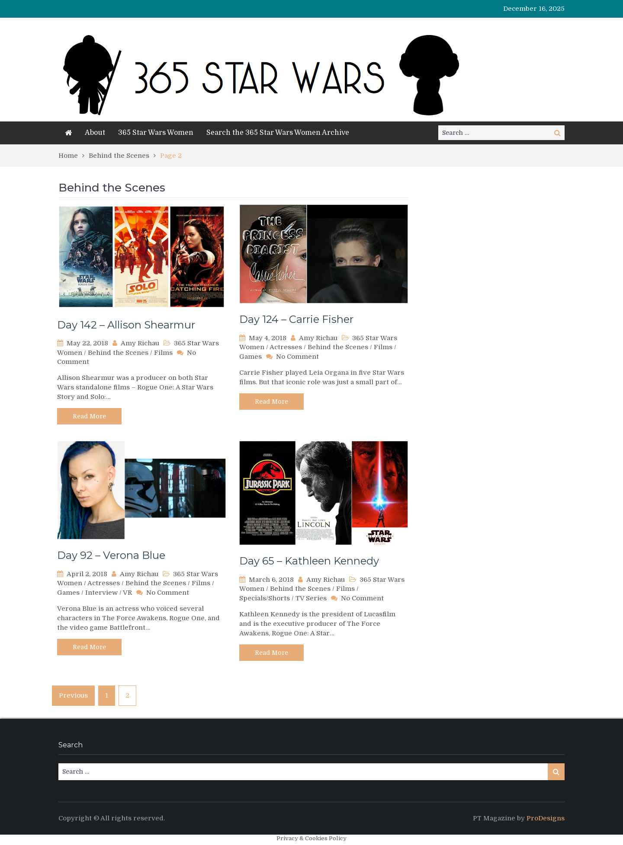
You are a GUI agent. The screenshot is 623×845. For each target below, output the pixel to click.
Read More (89, 416)
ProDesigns (546, 818)
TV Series (311, 598)
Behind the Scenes (118, 353)
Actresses (286, 347)
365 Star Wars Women (155, 133)
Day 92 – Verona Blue (111, 555)
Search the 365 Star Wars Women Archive (277, 133)
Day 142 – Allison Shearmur (126, 325)
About (95, 133)
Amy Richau (140, 343)
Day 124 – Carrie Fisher (296, 319)
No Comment (297, 356)
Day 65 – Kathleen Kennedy (309, 561)
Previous (73, 695)
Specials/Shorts (264, 598)
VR (127, 592)
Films (163, 353)
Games (250, 356)
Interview (101, 592)
